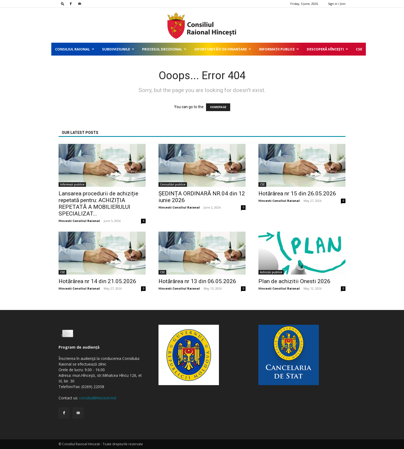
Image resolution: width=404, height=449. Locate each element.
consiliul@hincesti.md (97, 397)
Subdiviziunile (118, 49)
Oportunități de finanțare (222, 49)
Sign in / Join (336, 4)
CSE (359, 49)
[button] (63, 4)
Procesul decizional (164, 49)
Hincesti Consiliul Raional (79, 221)
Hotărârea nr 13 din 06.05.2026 (197, 281)
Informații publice (279, 49)
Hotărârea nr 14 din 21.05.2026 (97, 281)
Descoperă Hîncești (327, 49)
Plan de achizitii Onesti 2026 (294, 281)
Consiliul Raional (74, 49)
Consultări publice (172, 184)
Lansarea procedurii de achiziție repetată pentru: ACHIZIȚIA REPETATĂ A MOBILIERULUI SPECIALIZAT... (98, 203)
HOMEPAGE (218, 107)
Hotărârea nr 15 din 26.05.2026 (297, 193)
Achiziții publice (271, 272)
